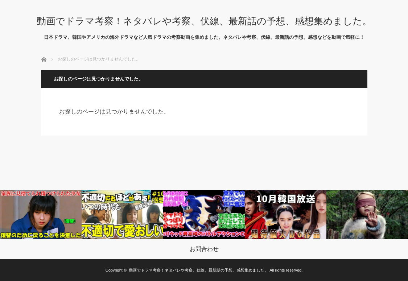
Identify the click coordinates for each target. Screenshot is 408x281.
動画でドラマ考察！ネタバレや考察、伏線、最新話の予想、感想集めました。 (204, 21)
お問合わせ (204, 249)
